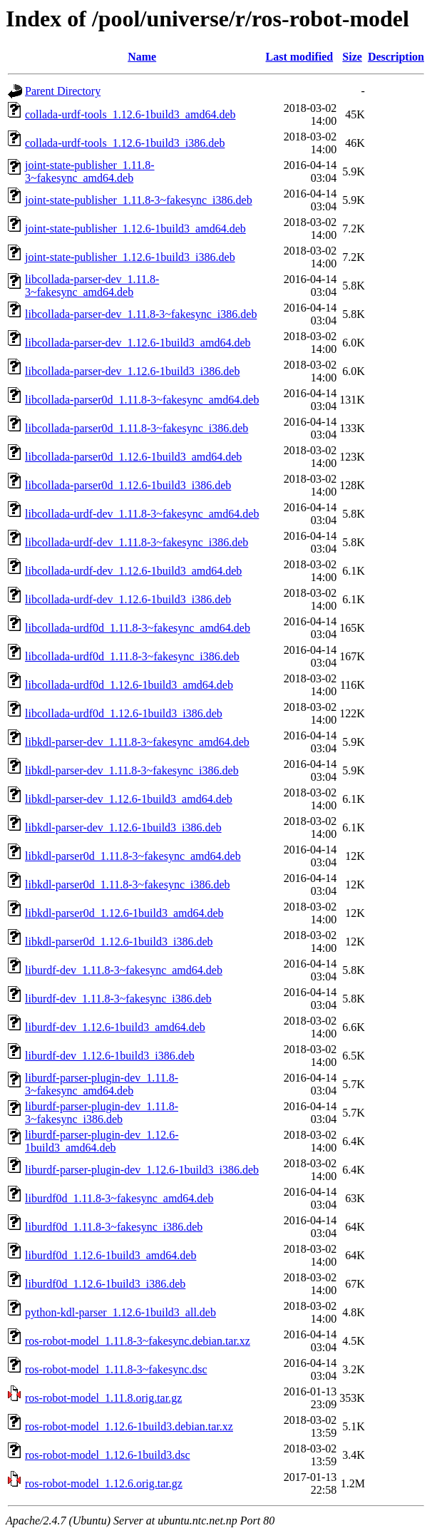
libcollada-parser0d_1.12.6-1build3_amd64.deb (133, 457)
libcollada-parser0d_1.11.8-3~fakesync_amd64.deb (142, 400)
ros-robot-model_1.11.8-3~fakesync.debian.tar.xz (137, 1341)
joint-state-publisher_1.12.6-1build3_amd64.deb (135, 228)
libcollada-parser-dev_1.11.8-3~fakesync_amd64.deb (92, 285)
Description (396, 57)
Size (352, 57)
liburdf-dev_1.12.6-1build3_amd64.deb (115, 1027)
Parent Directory (63, 91)
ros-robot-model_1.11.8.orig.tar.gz (103, 1398)
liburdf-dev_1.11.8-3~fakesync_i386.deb (118, 999)
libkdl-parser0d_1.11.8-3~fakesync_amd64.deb (133, 856)
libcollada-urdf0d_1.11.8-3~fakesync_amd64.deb (137, 628)
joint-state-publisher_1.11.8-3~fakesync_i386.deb (138, 200)
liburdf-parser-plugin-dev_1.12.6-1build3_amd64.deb (102, 1141)
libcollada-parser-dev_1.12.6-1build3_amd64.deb (137, 343)
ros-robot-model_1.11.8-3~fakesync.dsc (116, 1369)
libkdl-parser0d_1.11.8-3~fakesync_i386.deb (127, 884)
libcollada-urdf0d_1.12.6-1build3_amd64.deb (129, 685)
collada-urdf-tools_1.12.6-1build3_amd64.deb (130, 114)
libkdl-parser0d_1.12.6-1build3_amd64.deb (124, 913)
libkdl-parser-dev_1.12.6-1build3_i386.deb (123, 827)
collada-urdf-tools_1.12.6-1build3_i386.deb (125, 143)
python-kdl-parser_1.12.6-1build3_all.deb (120, 1312)
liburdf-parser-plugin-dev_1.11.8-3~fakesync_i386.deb (101, 1112)
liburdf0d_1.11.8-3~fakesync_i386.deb (113, 1227)
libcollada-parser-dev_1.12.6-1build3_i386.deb (132, 371)
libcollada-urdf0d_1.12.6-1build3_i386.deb (123, 713)
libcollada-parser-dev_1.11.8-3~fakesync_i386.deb (141, 314)
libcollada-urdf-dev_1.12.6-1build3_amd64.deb (133, 571)
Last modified (300, 57)
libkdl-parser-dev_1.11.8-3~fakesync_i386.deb (132, 770)
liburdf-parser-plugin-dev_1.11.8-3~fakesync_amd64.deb (101, 1084)
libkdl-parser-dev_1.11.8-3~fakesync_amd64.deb (137, 742)
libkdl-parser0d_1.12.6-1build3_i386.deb (119, 941)
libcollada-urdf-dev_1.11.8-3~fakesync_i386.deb (136, 542)
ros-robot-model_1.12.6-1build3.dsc (107, 1455)
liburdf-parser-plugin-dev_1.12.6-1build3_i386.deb (142, 1170)
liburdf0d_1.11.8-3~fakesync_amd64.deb (119, 1198)
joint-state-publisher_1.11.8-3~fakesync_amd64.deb (90, 171)
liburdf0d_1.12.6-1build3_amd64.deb (110, 1255)
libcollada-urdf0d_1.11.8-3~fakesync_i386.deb (132, 656)
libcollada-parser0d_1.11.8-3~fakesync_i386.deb (136, 428)
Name (142, 57)
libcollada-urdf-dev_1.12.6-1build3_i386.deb (128, 599)
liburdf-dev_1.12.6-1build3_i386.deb (110, 1056)
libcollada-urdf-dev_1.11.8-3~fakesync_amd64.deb (142, 514)
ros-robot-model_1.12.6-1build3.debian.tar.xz (129, 1426)
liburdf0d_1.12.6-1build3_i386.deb (105, 1284)
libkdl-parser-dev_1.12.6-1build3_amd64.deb (128, 799)
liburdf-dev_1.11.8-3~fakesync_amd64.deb (123, 970)
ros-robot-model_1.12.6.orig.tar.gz (103, 1483)
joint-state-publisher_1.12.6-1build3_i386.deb (130, 257)
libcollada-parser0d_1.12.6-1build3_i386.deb (128, 485)
